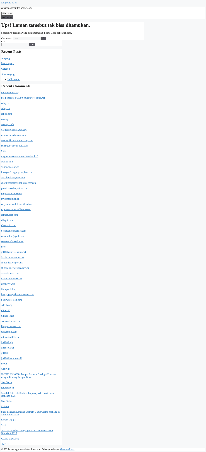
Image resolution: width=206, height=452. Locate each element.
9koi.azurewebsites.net (12, 257)
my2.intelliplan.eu (10, 198)
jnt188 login (7, 342)
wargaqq (5, 58)
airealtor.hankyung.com (13, 177)
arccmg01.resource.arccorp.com (17, 140)
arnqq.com (6, 113)
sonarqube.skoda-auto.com (14, 145)
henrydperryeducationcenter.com (17, 294)
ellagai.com (7, 220)
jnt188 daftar (7, 347)
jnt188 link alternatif (11, 358)
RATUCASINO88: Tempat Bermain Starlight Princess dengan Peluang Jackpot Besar (28, 375)
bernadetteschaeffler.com (13, 230)
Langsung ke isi (9, 2)
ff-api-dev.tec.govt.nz (12, 262)
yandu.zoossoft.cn (10, 167)
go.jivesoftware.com (11, 193)
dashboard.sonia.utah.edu (14, 129)
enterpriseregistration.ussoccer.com (18, 183)
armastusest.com (9, 214)
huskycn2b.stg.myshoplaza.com (17, 172)
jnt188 (4, 353)
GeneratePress (67, 449)
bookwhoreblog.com (11, 299)
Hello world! (13, 79)
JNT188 (5, 444)
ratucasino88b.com (10, 337)
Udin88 (5, 406)
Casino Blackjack (10, 438)
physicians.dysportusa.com (14, 188)
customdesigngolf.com (12, 236)
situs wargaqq (8, 74)
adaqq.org (6, 108)
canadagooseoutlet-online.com (16, 8)
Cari (3, 41)
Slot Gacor (6, 382)
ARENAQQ (7, 305)
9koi (3, 151)
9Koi (3, 246)
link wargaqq (7, 63)
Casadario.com (8, 225)
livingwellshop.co (10, 289)
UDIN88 (5, 369)
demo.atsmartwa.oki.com (13, 135)
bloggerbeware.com (11, 326)
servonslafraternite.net (12, 241)
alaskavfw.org (8, 284)
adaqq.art (5, 103)
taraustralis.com (9, 331)
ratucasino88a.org (10, 92)
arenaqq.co (6, 119)
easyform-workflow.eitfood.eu (16, 204)
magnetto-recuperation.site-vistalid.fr (19, 156)
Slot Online (7, 401)
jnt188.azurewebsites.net (13, 252)
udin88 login (7, 315)
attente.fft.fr (7, 161)
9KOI (4, 363)
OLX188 (5, 310)
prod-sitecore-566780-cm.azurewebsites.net (23, 97)
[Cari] (43, 38)
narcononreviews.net (11, 278)
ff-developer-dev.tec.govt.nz (15, 268)
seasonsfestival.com (11, 321)
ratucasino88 (7, 387)
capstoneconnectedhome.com (16, 209)
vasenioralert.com (10, 273)
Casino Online (8, 420)
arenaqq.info (7, 124)
